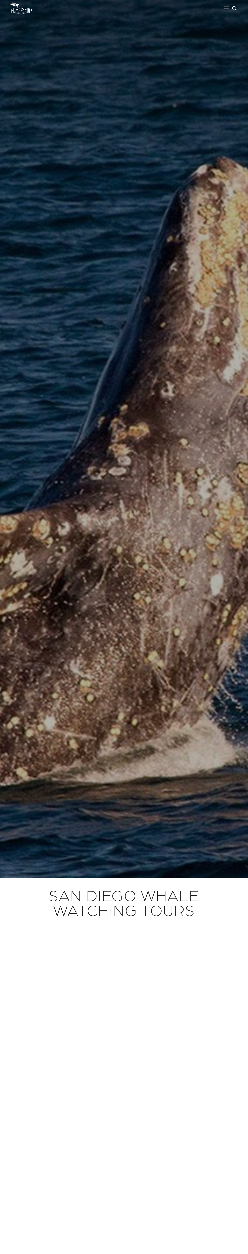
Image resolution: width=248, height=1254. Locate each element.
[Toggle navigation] (226, 8)
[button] (234, 8)
